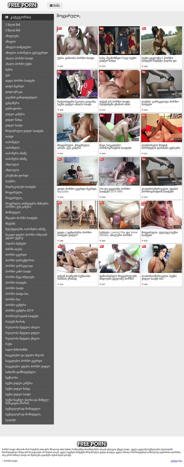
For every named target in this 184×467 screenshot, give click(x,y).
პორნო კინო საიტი (18, 271)
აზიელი (10, 41)
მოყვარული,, (14, 198)
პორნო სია (12, 299)
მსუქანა (10, 223)
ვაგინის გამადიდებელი (21, 97)
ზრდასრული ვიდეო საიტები (24, 131)
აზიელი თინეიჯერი (18, 47)
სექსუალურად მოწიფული (22, 408)
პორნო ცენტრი (15, 305)
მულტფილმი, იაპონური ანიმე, (25, 229)
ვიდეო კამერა (15, 114)
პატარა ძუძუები (15, 243)
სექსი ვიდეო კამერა (19, 383)
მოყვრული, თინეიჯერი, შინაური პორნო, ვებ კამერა (26, 205)
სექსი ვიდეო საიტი (18, 394)
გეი (7, 75)
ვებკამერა (12, 103)
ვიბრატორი (13, 108)
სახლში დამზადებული (20, 372)
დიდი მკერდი (14, 86)
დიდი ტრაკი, (14, 92)
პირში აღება (13, 249)
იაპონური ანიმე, (16, 159)
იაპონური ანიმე (16, 153)
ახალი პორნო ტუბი (18, 64)
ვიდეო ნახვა (13, 119)
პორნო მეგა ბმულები (19, 277)
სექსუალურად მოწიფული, (23, 414)
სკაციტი (10, 420)
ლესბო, (10, 181)
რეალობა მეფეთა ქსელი (22, 338)
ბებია (9, 69)
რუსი (8, 344)
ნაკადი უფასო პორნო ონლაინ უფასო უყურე (26, 236)
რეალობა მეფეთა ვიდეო (22, 333)
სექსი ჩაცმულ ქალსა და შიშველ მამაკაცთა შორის (27, 401)
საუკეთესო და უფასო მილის (24, 355)
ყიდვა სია (176, 460)
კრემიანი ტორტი (16, 175)
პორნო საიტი (14, 288)
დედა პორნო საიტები (20, 80)
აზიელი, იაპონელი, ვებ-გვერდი (26, 52)
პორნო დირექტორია (19, 260)
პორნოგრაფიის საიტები (21, 316)
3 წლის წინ (12, 30)
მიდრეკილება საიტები (20, 186)
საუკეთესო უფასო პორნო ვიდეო (27, 366)
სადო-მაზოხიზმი (16, 349)
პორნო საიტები (15, 282)
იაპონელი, (12, 147)
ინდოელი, (12, 170)
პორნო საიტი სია (17, 293)
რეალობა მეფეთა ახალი (22, 327)
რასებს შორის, (15, 321)
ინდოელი (12, 164)
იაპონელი (12, 142)
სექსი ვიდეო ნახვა (17, 388)
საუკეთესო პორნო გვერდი (23, 361)
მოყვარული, (13, 192)
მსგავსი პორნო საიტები (21, 218)
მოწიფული (12, 212)
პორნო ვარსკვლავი (19, 266)
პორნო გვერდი (16, 254)
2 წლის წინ (12, 24)
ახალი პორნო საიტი (19, 58)
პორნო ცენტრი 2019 (19, 310)
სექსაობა (11, 377)
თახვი (9, 136)
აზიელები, (12, 36)
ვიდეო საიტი (14, 125)
